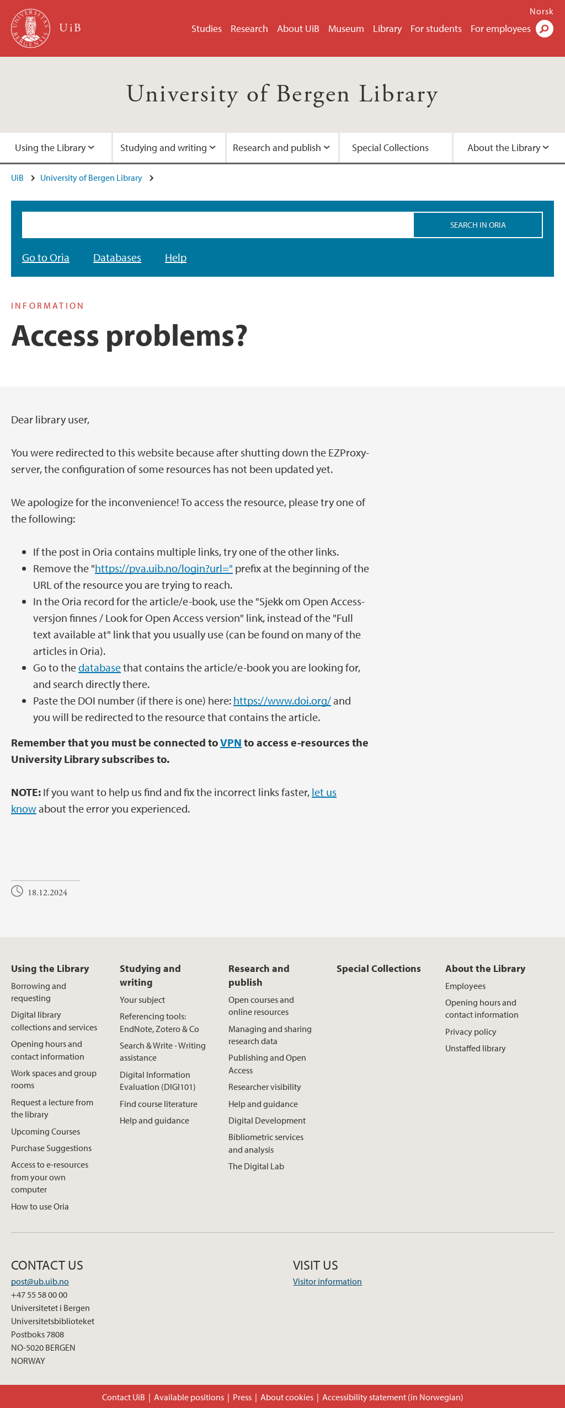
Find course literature (159, 1103)
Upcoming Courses (45, 1131)
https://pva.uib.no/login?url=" (164, 568)
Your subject (142, 999)
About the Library (485, 968)
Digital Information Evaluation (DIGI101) (158, 1080)
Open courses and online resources (261, 1005)
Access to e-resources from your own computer (49, 1177)
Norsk (542, 11)
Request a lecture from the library (52, 1108)
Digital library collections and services (54, 1020)
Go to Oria (46, 257)
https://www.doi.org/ (282, 700)
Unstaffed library (475, 1048)
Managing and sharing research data (270, 1034)
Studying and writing (163, 147)
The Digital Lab (256, 1165)
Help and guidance (154, 1120)
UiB (17, 177)
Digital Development (267, 1120)
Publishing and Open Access (267, 1063)
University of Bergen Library (282, 94)
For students (436, 28)
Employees (465, 985)
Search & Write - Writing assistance (163, 1051)
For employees (501, 28)
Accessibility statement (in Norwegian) (392, 1396)
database (99, 667)
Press (242, 1396)
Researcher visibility (264, 1086)
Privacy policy (471, 1031)
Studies (206, 28)
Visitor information (327, 1281)
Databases (117, 257)
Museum (346, 28)
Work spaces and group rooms (54, 1078)
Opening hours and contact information (47, 1049)
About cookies (286, 1396)
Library (387, 28)
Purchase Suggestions (51, 1147)
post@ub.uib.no (40, 1281)
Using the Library (50, 968)
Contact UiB (123, 1396)
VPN (231, 742)
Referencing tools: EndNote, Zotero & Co (159, 1022)
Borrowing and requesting (38, 991)
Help (175, 257)
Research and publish (277, 147)
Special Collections (390, 147)
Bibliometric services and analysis (265, 1142)
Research (249, 28)
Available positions (189, 1396)
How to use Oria (40, 1206)
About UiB (298, 28)
